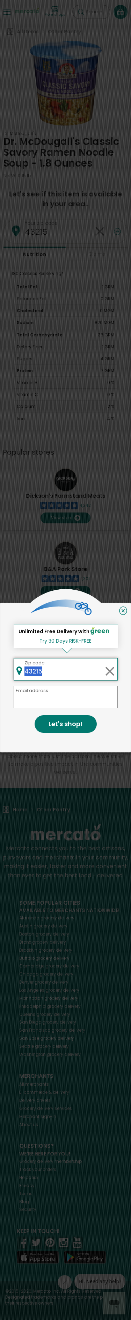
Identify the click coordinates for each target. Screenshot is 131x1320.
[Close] (123, 611)
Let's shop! (66, 723)
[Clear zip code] (110, 669)
